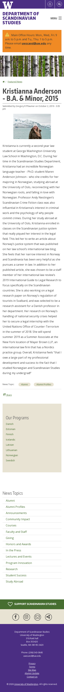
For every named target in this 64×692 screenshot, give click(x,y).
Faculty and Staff (16, 532)
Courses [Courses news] (11, 525)
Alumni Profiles (15, 507)
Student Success (16, 575)
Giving (10, 538)
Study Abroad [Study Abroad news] (14, 581)
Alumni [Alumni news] (24, 384)
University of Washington (26, 684)
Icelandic (10, 439)
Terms (32, 666)
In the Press (13, 550)
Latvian (10, 444)
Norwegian (12, 455)
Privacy (32, 663)
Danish (9, 424)
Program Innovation (19, 563)
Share (7, 394)
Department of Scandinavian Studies (21, 18)
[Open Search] (59, 4)
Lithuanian (11, 450)
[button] (32, 126)
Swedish (10, 460)
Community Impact (18, 519)
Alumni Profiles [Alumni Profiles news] (44, 384)
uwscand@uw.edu (34, 43)
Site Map (32, 670)
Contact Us (32, 676)
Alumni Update (32, 673)
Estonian (10, 429)
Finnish (9, 434)
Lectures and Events (19, 556)
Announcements (16, 513)
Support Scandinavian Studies (32, 604)
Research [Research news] (12, 569)
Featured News (15, 81)
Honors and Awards (18, 544)
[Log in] (50, 4)
